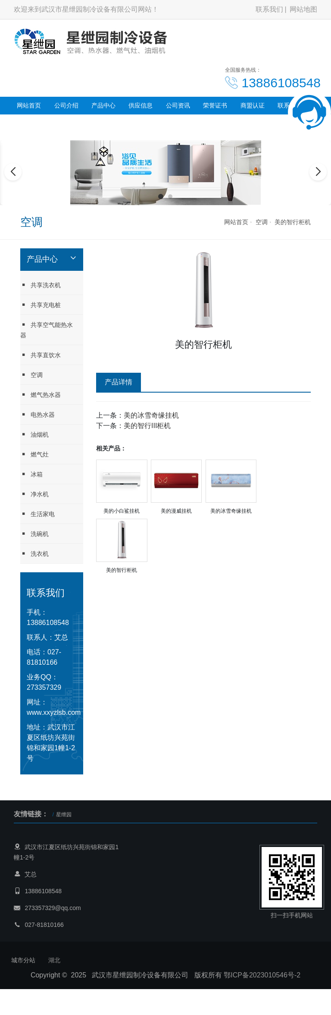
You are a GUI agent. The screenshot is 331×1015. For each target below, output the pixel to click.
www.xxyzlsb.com (54, 712)
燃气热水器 (40, 394)
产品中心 (103, 105)
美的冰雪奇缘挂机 (151, 415)
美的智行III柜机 (147, 425)
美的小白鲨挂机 (121, 511)
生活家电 (37, 513)
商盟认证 (252, 105)
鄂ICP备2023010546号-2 (262, 975)
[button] (160, 196)
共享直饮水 (40, 354)
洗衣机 (34, 553)
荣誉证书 (215, 105)
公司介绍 (66, 105)
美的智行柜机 (293, 222)
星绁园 (64, 815)
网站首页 (29, 105)
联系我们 (269, 9)
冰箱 (31, 474)
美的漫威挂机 (176, 511)
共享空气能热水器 (46, 330)
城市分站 (23, 960)
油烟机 (34, 434)
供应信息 (140, 105)
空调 (262, 222)
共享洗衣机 (40, 285)
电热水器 (37, 414)
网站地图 (303, 9)
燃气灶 (34, 454)
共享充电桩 (40, 304)
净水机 (34, 494)
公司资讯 (178, 105)
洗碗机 (34, 533)
